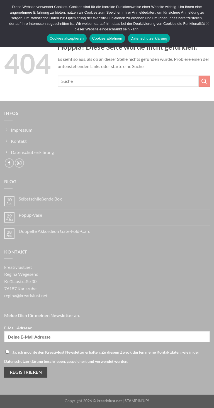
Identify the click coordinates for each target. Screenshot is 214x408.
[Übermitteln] (204, 81)
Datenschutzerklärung (149, 38)
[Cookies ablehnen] (207, 25)
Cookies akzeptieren (67, 38)
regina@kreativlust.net (26, 295)
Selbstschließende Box (40, 198)
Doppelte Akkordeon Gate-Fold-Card (55, 231)
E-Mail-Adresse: (107, 333)
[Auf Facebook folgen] (9, 163)
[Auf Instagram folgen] (19, 163)
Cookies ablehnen (107, 38)
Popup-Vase (30, 215)
